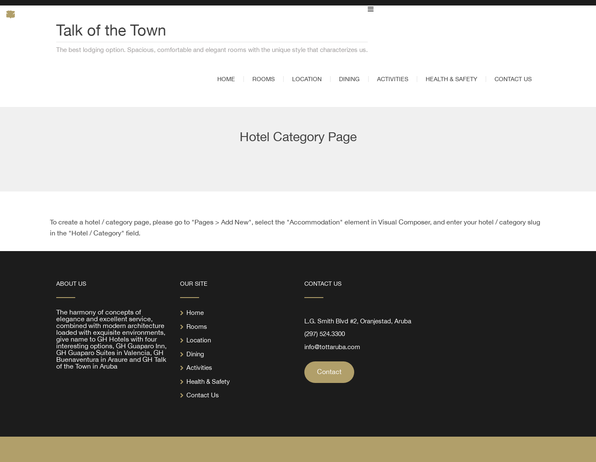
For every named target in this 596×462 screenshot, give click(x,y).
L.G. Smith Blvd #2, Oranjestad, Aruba (357, 321)
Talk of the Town (111, 30)
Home (195, 312)
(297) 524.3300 (324, 333)
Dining (195, 354)
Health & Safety (208, 381)
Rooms (196, 326)
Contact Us (202, 395)
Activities (199, 367)
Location (198, 340)
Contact (329, 371)
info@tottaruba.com (332, 346)
